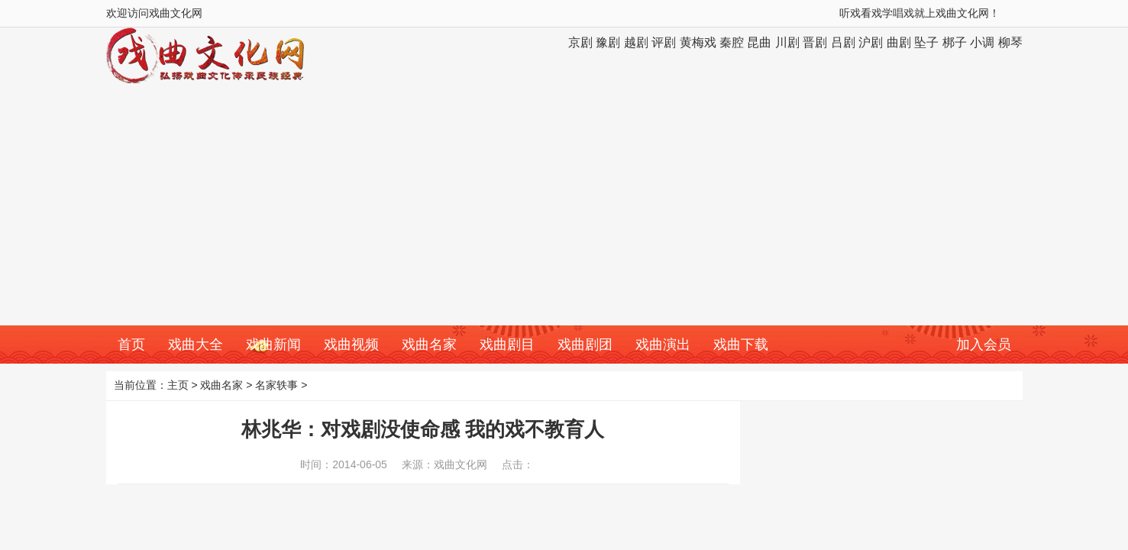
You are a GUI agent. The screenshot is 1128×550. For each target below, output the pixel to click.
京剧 (580, 42)
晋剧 (815, 42)
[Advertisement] (564, 211)
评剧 (663, 42)
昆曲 (759, 42)
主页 (178, 385)
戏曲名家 (429, 344)
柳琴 (1010, 42)
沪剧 (870, 42)
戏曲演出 (662, 344)
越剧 (636, 42)
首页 (131, 344)
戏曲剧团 (585, 344)
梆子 (954, 42)
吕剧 (843, 42)
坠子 (926, 42)
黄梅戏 (698, 42)
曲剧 (899, 42)
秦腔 (731, 42)
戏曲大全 (195, 344)
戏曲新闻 (273, 344)
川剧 (787, 42)
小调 (982, 42)
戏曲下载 (740, 344)
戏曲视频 (351, 344)
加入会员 (983, 344)
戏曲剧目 (507, 344)
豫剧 (608, 42)
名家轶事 (276, 385)
